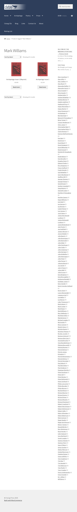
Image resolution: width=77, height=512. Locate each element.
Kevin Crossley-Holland (65, 286)
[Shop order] (12, 57)
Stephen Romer (62, 454)
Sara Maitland (62, 436)
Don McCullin (62, 159)
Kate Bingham (62, 275)
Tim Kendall (61, 463)
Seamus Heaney (63, 441)
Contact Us (32, 23)
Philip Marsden (62, 386)
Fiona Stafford (62, 168)
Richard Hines (62, 397)
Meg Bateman (62, 318)
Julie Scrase (61, 272)
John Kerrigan (62, 252)
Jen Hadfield (62, 229)
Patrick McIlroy (62, 359)
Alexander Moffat (63, 86)
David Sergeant (62, 145)
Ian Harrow (61, 204)
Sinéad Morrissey (63, 452)
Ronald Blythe (62, 427)
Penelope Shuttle (63, 370)
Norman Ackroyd (63, 336)
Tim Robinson (62, 466)
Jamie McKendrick (63, 225)
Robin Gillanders (63, 413)
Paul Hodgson (62, 368)
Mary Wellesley (62, 313)
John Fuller (61, 247)
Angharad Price (62, 104)
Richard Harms (62, 395)
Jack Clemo (61, 213)
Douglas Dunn (62, 161)
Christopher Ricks (63, 129)
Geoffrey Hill (61, 177)
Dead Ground (62, 150)
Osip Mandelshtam (64, 343)
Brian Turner (62, 120)
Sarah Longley (62, 438)
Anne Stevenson (63, 111)
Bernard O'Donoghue (64, 118)
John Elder (61, 243)
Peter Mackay (62, 377)
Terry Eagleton (62, 459)
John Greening (62, 250)
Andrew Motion (62, 100)
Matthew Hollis (62, 315)
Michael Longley (63, 320)
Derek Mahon (62, 156)
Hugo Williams (62, 200)
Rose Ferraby (62, 431)
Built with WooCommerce (13, 500)
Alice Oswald (62, 91)
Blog (16, 23)
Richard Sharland (63, 402)
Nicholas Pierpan (63, 331)
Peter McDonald (63, 379)
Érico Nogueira (62, 166)
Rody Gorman (62, 418)
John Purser (61, 261)
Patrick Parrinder (63, 361)
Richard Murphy (63, 400)
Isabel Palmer (62, 209)
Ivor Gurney (61, 211)
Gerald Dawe (62, 184)
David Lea (61, 141)
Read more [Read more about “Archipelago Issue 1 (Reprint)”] (16, 87)
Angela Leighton (63, 102)
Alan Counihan (62, 77)
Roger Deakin (62, 420)
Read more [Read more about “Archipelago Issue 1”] (42, 87)
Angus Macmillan (63, 106)
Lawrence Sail (62, 295)
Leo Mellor (61, 297)
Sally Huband (62, 434)
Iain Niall (60, 202)
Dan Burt (60, 138)
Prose (38, 16)
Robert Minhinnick (63, 409)
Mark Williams (62, 311)
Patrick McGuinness (64, 356)
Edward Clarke (62, 163)
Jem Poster (61, 227)
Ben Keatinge (62, 116)
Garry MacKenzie (63, 175)
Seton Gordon (62, 447)
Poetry (28, 16)
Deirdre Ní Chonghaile (64, 152)
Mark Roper (61, 309)
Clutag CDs (8, 23)
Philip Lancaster (63, 384)
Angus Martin (62, 109)
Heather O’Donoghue (64, 193)
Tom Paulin (61, 468)
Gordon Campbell (63, 186)
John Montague (63, 256)
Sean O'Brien (62, 445)
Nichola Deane (62, 329)
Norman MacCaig (63, 338)
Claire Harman (62, 131)
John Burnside (62, 240)
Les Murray (61, 300)
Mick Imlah (61, 322)
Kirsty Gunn (61, 290)
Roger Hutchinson (63, 422)
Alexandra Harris (63, 88)
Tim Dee (60, 461)
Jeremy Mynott (62, 231)
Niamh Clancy (62, 327)
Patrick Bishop (62, 350)
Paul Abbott (61, 363)
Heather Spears (62, 197)
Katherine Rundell (63, 279)
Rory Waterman (62, 429)
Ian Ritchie (61, 206)
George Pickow (62, 181)
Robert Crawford (63, 404)
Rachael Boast (62, 390)
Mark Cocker (61, 306)
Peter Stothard (62, 381)
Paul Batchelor (62, 365)
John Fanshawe (62, 245)
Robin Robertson (63, 416)
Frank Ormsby (62, 170)
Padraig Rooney (63, 347)
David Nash (61, 143)
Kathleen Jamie (63, 281)
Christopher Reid (63, 127)
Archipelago (18, 16)
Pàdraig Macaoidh (63, 345)
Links (23, 23)
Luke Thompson (63, 302)
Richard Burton (62, 393)
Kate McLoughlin (63, 277)
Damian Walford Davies (65, 134)
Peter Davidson (62, 372)
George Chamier (63, 179)
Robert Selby (62, 411)
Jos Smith (61, 265)
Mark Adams (61, 304)
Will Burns (61, 479)
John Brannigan (63, 238)
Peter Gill (61, 375)
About (41, 23)
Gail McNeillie (62, 172)
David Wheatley (63, 147)
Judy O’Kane (62, 268)
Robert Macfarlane (63, 406)
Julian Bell (61, 270)
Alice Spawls (62, 93)
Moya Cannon (62, 325)
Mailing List (8, 31)
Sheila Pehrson (62, 450)
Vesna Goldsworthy (64, 472)
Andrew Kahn (62, 95)
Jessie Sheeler (62, 234)
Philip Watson (62, 388)
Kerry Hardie (61, 284)
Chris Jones (61, 125)
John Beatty (61, 236)
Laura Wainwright (63, 293)
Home (6, 16)
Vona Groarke (62, 475)
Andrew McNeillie (63, 97)
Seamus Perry (62, 443)
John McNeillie (62, 254)
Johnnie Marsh (62, 263)
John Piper (61, 259)
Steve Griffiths (62, 456)
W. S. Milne (61, 477)
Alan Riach (61, 84)
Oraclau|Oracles (63, 340)
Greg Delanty (62, 188)
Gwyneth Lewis (62, 191)
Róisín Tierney (62, 425)
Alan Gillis (61, 79)
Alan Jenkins (62, 81)
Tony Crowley (62, 470)
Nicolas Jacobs (62, 334)
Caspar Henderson (63, 122)
